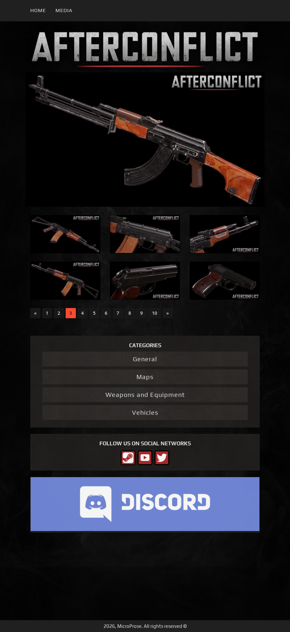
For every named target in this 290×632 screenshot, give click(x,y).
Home (38, 10)
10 (154, 313)
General (145, 359)
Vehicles (145, 412)
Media (63, 10)
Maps (145, 376)
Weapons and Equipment (145, 394)
